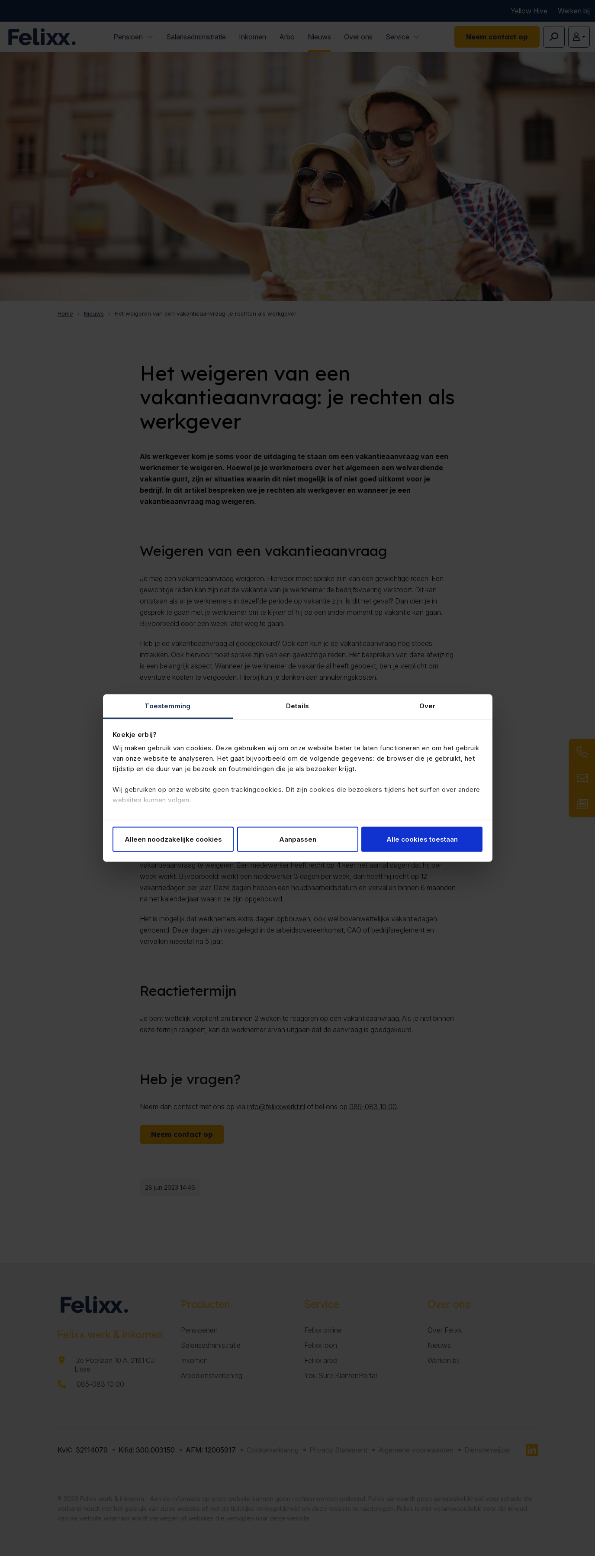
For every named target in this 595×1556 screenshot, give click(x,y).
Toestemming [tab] (167, 706)
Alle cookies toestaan (422, 839)
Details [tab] (297, 706)
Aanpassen (297, 839)
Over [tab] (427, 706)
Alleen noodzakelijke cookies (173, 839)
